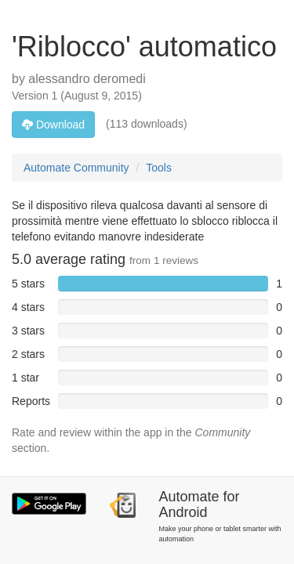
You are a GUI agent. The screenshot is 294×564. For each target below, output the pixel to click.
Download (53, 124)
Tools (159, 167)
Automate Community (76, 167)
